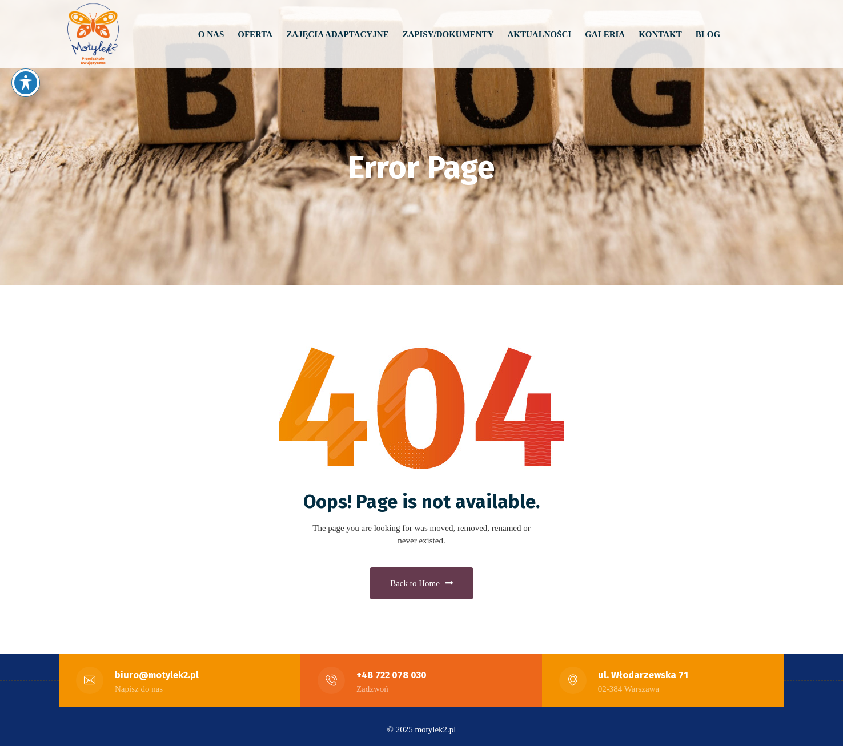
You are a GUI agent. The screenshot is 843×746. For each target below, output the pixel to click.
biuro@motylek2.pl (157, 668)
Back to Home (421, 579)
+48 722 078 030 (391, 668)
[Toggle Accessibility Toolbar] (25, 82)
